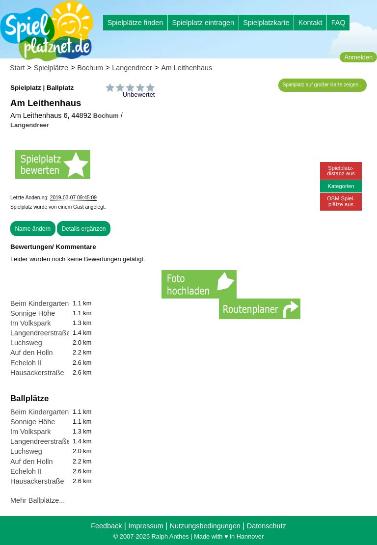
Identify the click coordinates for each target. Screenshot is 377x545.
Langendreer (132, 68)
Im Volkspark (30, 323)
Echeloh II (26, 363)
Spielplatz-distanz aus (341, 170)
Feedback (106, 526)
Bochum (90, 68)
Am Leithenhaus (186, 68)
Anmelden (358, 57)
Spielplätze (51, 68)
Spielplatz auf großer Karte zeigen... (323, 84)
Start (17, 68)
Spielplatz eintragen (203, 23)
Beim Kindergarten (39, 303)
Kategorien (340, 186)
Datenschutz (266, 526)
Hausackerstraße (37, 373)
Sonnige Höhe (32, 313)
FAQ (338, 23)
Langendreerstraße (40, 333)
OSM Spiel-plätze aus (341, 201)
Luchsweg (26, 343)
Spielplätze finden (135, 23)
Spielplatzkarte (266, 23)
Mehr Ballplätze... (37, 500)
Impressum (145, 526)
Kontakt (310, 23)
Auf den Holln (31, 352)
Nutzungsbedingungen (205, 526)
